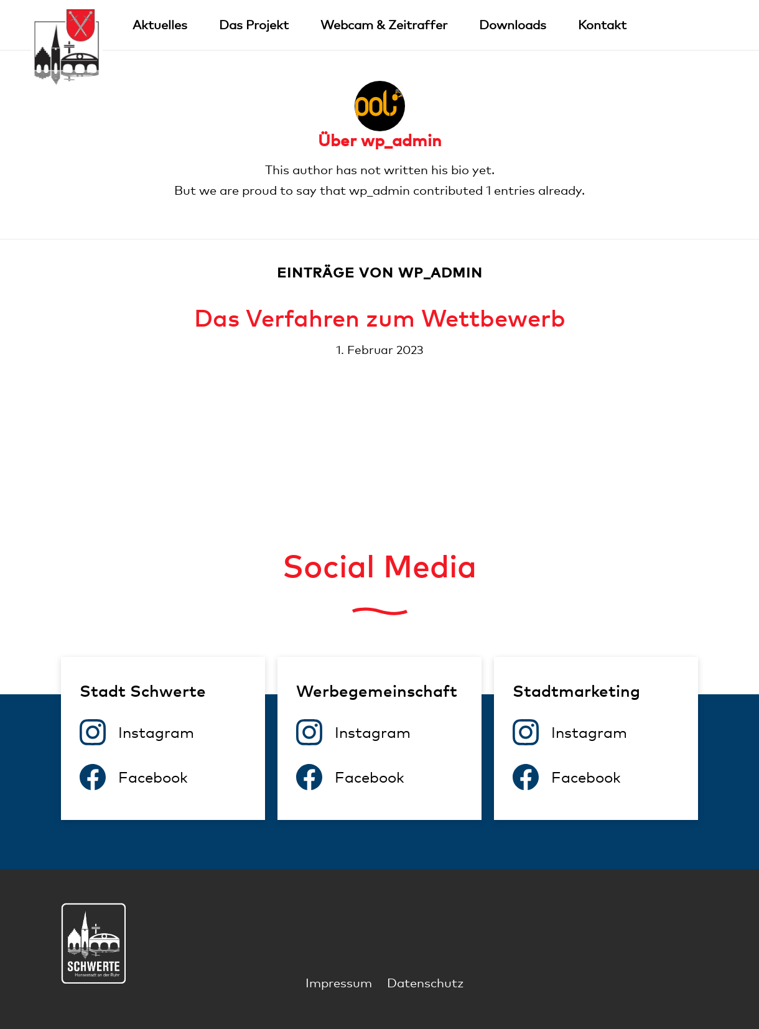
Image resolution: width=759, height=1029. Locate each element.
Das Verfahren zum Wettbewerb (380, 317)
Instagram (156, 732)
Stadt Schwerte (143, 691)
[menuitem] (159, 25)
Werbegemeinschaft (376, 691)
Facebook (153, 777)
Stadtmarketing (576, 691)
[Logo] (67, 48)
